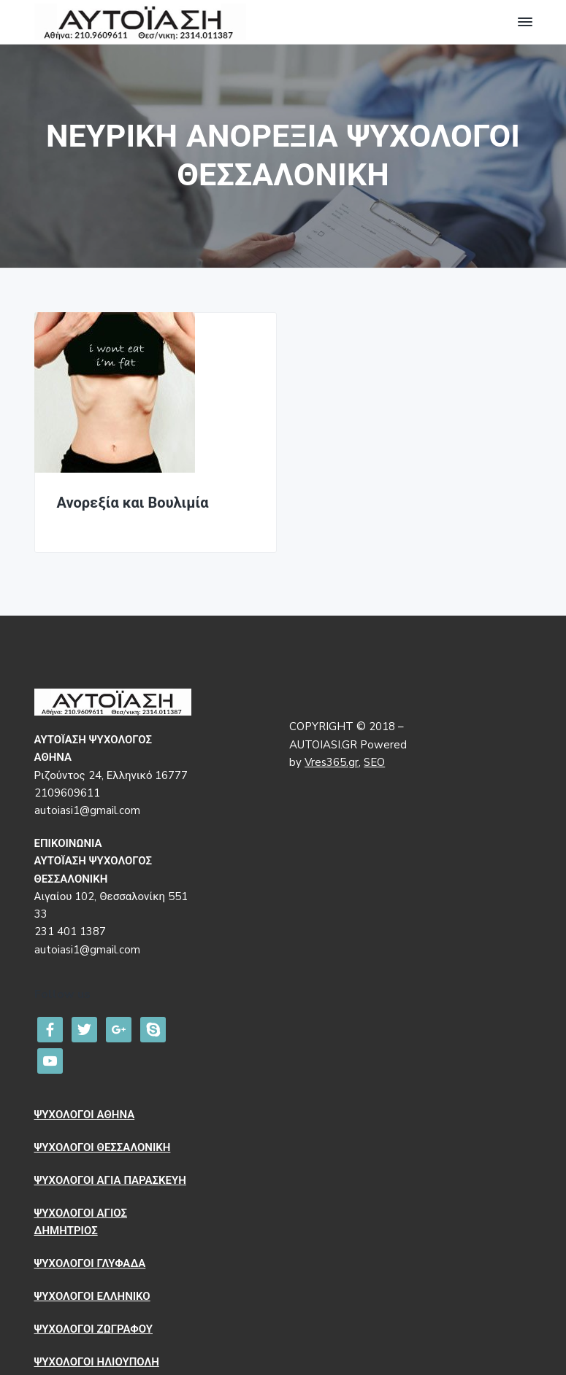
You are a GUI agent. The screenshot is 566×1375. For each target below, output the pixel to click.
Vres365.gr (332, 762)
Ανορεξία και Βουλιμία (133, 504)
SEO (374, 762)
